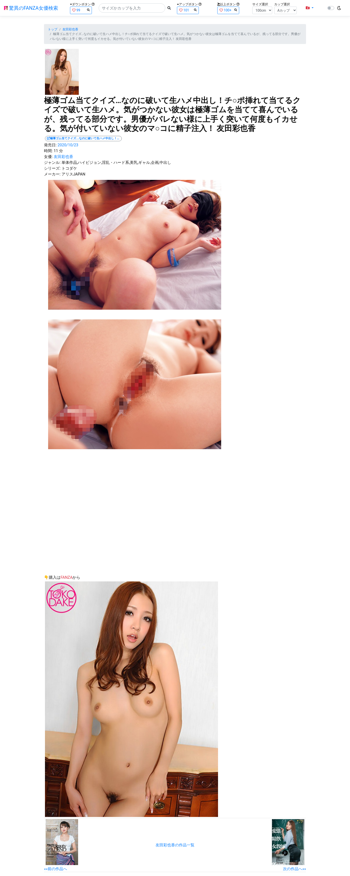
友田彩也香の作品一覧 (175, 845)
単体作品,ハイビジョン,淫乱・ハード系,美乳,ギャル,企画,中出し (116, 162)
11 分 (58, 151)
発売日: (50, 145)
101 (188, 10)
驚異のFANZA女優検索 (31, 8)
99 (81, 10)
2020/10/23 (68, 145)
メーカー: (52, 174)
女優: (48, 156)
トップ (52, 29)
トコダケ (69, 168)
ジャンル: (52, 162)
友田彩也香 (70, 29)
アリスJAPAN (73, 174)
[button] (309, 8)
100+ (228, 10)
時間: (48, 151)
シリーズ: (52, 168)
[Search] (132, 8)
